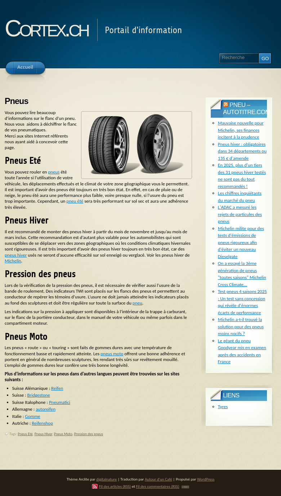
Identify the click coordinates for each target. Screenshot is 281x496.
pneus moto (112, 353)
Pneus (16, 101)
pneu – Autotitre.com (246, 109)
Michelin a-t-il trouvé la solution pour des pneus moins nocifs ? (241, 326)
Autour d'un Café (158, 479)
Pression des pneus (88, 434)
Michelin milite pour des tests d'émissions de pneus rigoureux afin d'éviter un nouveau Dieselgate (241, 242)
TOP (185, 487)
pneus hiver (16, 255)
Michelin (13, 260)
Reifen (57, 388)
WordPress (205, 479)
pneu (137, 303)
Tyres (223, 406)
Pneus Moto (63, 434)
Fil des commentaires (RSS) (157, 486)
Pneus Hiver (43, 434)
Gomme (32, 416)
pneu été (74, 201)
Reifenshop (42, 423)
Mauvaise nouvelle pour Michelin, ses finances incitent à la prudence (241, 130)
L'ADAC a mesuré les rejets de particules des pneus (240, 214)
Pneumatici (59, 402)
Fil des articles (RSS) (115, 486)
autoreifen (45, 409)
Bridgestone (38, 395)
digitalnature (106, 479)
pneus (53, 172)
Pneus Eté (25, 434)
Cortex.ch (46, 28)
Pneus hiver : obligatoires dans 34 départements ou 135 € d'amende (242, 151)
